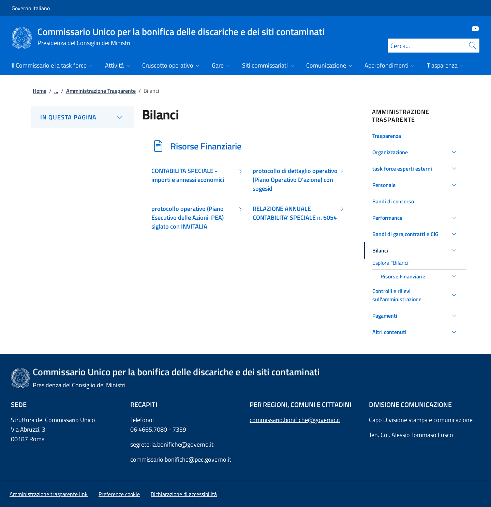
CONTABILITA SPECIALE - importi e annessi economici (187, 175)
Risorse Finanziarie (205, 146)
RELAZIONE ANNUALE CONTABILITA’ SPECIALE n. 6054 (295, 213)
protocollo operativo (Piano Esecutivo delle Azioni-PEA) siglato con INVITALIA (187, 217)
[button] (415, 136)
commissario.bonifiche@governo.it (295, 419)
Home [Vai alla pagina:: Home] (39, 91)
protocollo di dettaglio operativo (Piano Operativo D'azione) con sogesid (295, 179)
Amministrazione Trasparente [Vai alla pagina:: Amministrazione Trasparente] (101, 91)
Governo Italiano (31, 8)
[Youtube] (472, 28)
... (56, 91)
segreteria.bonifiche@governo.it (171, 444)
